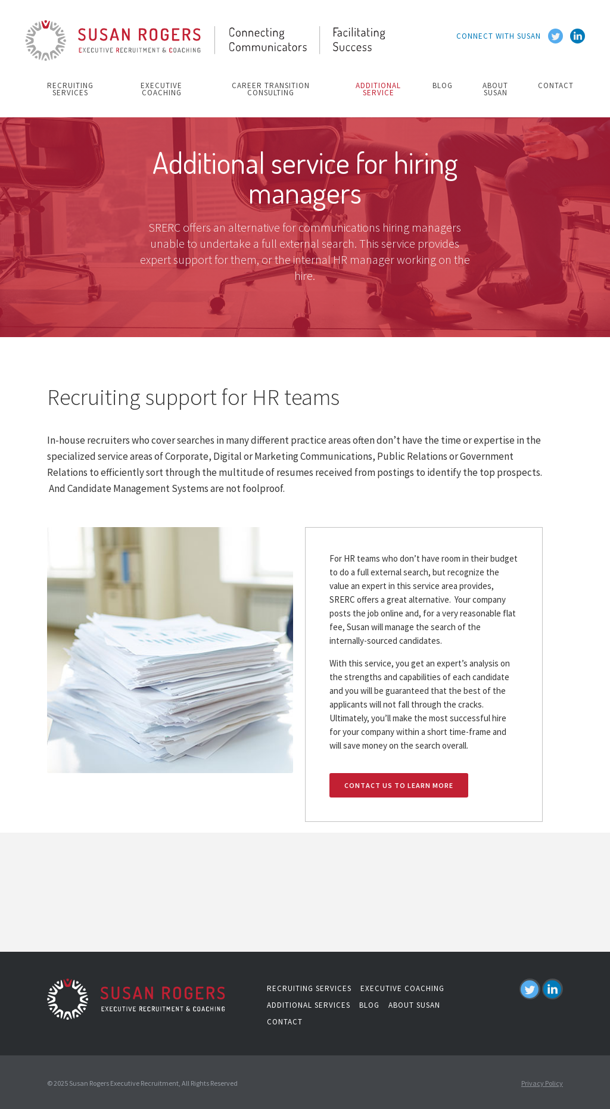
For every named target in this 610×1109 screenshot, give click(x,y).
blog (442, 85)
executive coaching (161, 89)
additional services (308, 1005)
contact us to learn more (398, 785)
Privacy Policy (542, 1083)
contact (556, 85)
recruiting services (70, 89)
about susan (495, 89)
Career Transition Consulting (271, 89)
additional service (378, 89)
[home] (207, 42)
